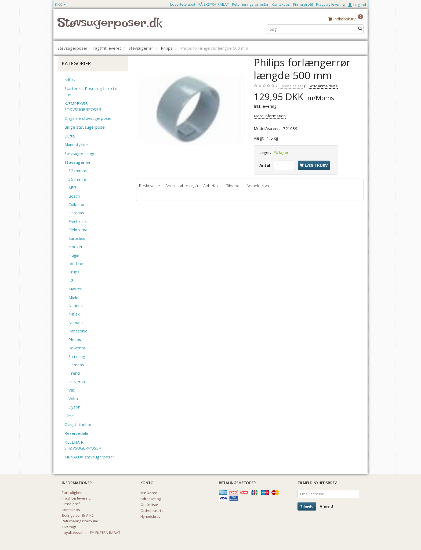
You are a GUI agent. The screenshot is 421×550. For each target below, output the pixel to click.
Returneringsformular (250, 4)
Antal (265, 165)
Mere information (270, 115)
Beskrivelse (149, 185)
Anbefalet (212, 185)
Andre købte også (181, 185)
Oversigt (69, 526)
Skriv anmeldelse (323, 86)
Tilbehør (233, 185)
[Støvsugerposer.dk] (109, 26)
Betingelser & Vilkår (78, 515)
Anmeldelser (258, 185)
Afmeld (326, 506)
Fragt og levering (330, 4)
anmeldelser (290, 86)
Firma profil (303, 4)
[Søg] (360, 28)
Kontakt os (281, 4)
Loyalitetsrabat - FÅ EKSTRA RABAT (199, 4)
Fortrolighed (72, 492)
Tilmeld (307, 506)
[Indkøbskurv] (345, 18)
